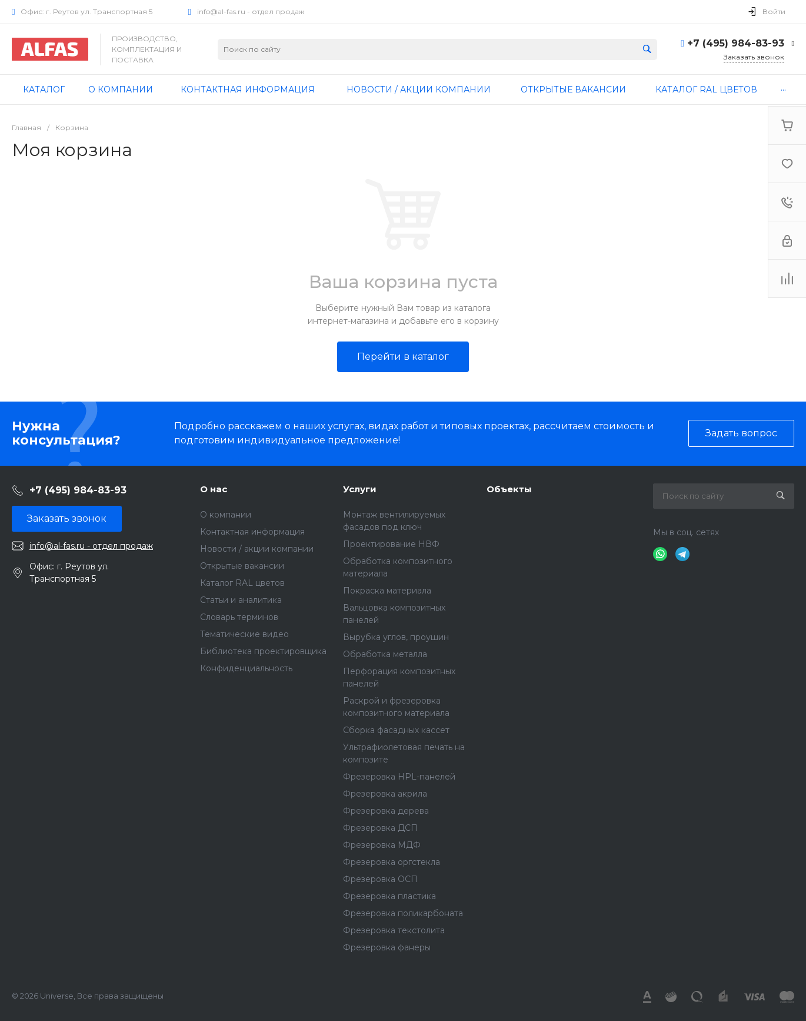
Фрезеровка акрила (385, 793)
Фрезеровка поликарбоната (403, 913)
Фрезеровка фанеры (387, 947)
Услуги (360, 489)
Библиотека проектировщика (263, 651)
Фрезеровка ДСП (380, 828)
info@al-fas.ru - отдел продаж (250, 11)
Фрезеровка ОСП (380, 879)
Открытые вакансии (242, 566)
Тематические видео (244, 634)
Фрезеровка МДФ (382, 845)
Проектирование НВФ (391, 544)
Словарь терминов (239, 617)
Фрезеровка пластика (389, 896)
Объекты (509, 489)
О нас (213, 489)
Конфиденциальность (246, 668)
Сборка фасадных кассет (396, 730)
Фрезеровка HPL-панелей (399, 776)
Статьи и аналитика (241, 600)
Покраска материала (387, 590)
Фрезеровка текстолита (394, 930)
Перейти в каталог (403, 356)
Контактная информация (252, 531)
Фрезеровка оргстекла (391, 862)
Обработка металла (385, 654)
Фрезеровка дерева (386, 810)
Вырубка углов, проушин (396, 637)
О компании (225, 514)
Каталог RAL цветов (242, 583)
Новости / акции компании (257, 548)
